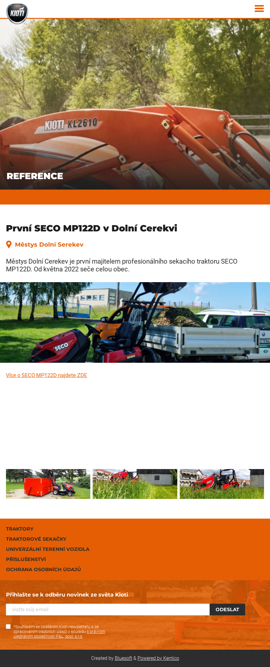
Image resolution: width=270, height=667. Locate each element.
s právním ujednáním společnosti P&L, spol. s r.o (59, 634)
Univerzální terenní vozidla (47, 549)
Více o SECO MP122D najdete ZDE (46, 375)
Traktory (19, 529)
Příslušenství (26, 559)
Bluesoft (123, 658)
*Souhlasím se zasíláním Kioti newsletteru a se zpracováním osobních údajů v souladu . (59, 631)
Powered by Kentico (158, 658)
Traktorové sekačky (36, 539)
